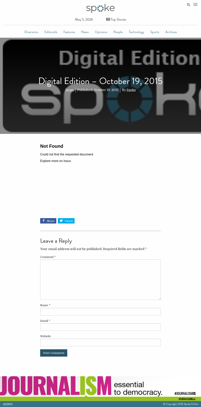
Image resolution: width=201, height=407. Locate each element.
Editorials (50, 31)
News (85, 31)
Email (45, 320)
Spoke (131, 90)
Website (45, 336)
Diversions (31, 31)
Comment (48, 257)
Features (69, 31)
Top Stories (116, 19)
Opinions (101, 31)
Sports (154, 31)
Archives (171, 31)
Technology (136, 31)
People (118, 31)
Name (45, 305)
